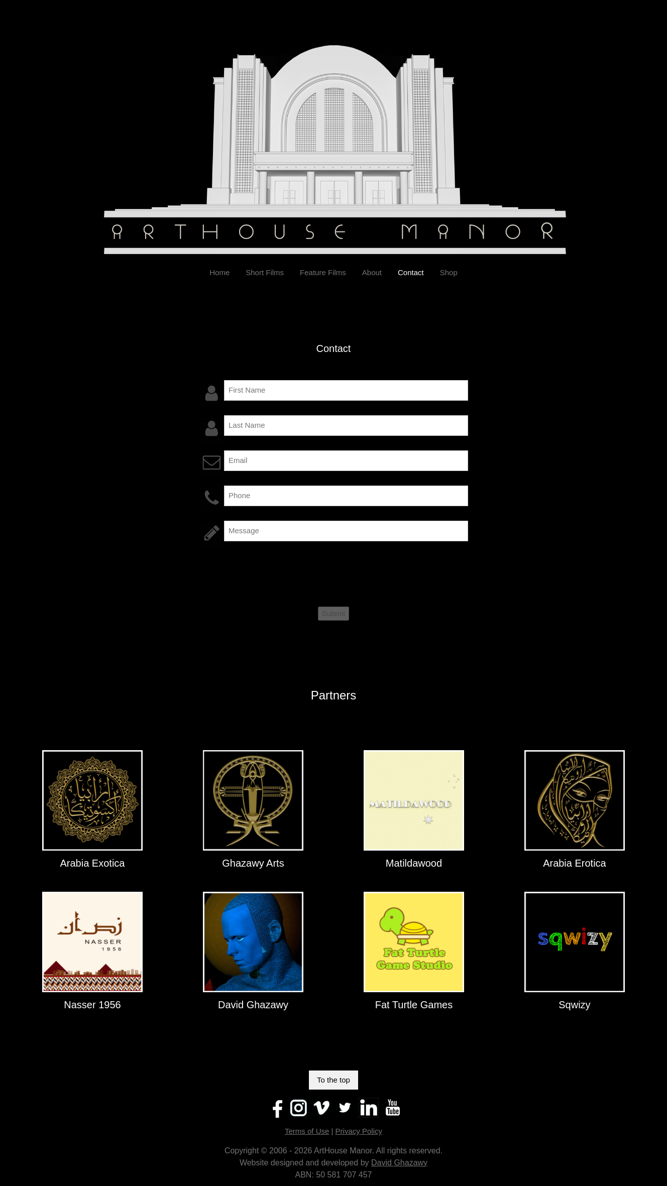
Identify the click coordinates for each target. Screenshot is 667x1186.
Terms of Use (307, 1131)
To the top (333, 1080)
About (372, 272)
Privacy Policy (359, 1131)
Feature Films (323, 272)
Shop (449, 272)
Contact (411, 272)
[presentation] (275, 575)
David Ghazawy (399, 1162)
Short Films (265, 272)
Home (219, 272)
